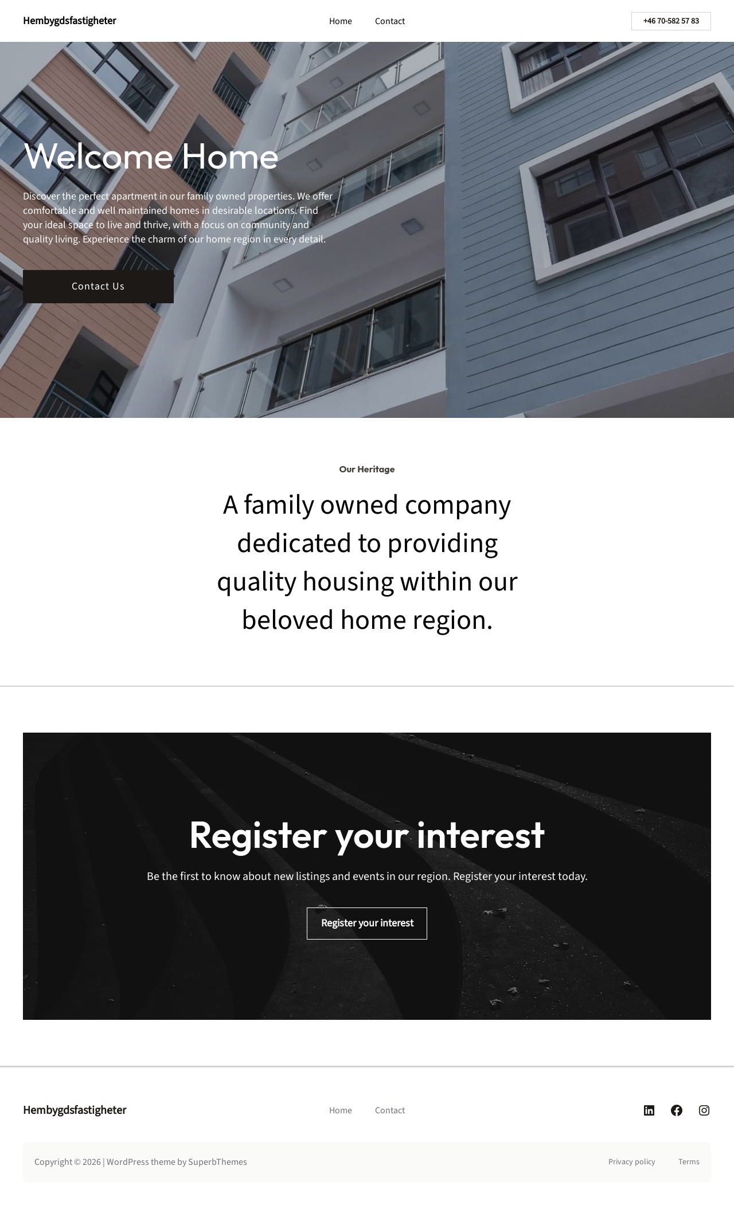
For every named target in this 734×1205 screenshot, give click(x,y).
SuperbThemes (217, 1162)
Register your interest (367, 923)
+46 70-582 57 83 (671, 21)
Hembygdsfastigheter (69, 21)
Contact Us (98, 286)
